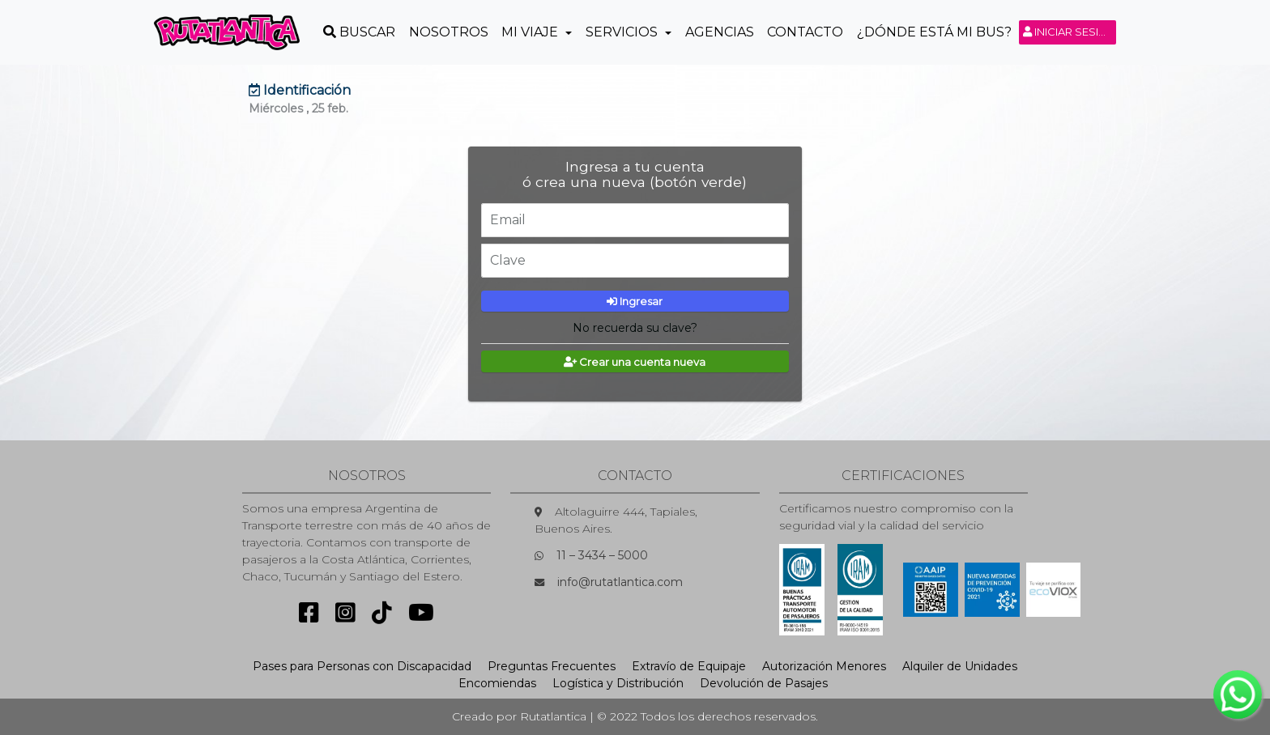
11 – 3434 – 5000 (602, 555)
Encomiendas (497, 683)
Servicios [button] (623, 32)
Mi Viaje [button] (531, 32)
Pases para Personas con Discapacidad (362, 666)
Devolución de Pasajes (764, 683)
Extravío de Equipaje (689, 666)
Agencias (719, 32)
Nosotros (448, 32)
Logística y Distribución (618, 683)
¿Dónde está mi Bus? (934, 32)
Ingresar (635, 301)
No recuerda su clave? (635, 328)
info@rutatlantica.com (620, 582)
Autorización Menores (824, 666)
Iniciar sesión (1069, 31)
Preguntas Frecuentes (552, 666)
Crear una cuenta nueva (634, 361)
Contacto (805, 32)
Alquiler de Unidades (959, 666)
